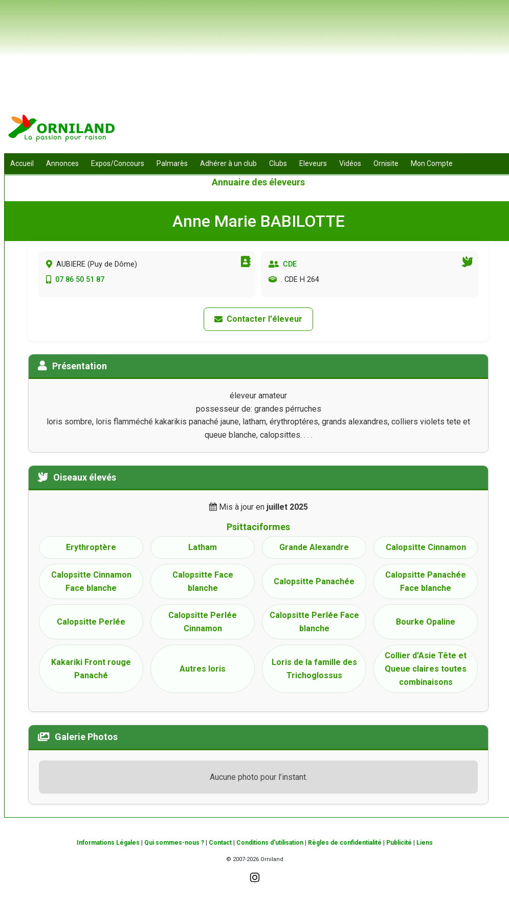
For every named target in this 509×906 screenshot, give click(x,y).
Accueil (22, 163)
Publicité (399, 842)
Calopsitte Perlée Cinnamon (202, 621)
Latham (202, 547)
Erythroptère (91, 547)
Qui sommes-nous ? (174, 842)
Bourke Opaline (425, 622)
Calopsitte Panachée (314, 581)
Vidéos (350, 163)
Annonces (62, 163)
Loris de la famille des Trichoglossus (314, 668)
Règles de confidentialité (345, 842)
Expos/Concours (117, 163)
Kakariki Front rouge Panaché (91, 668)
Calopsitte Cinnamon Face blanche (91, 581)
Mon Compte (432, 163)
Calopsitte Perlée (91, 622)
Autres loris (203, 669)
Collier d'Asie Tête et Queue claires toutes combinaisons (426, 668)
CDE (290, 264)
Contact (220, 842)
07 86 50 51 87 (79, 279)
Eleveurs (313, 163)
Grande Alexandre (314, 547)
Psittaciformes (258, 526)
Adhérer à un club (228, 163)
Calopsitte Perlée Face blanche (314, 621)
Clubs (278, 163)
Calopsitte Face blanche (202, 581)
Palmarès (172, 163)
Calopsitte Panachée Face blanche (425, 581)
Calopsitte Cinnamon (426, 547)
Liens (424, 842)
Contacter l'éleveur (258, 319)
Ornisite (386, 163)
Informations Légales (108, 842)
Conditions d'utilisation (269, 842)
